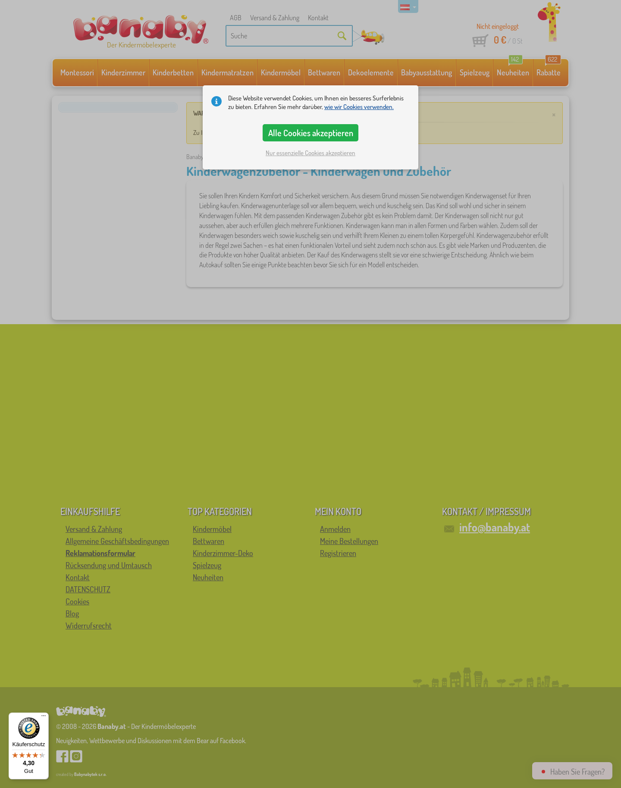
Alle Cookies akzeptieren (310, 132)
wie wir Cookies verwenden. (359, 107)
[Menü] (43, 718)
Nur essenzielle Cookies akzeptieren (310, 153)
